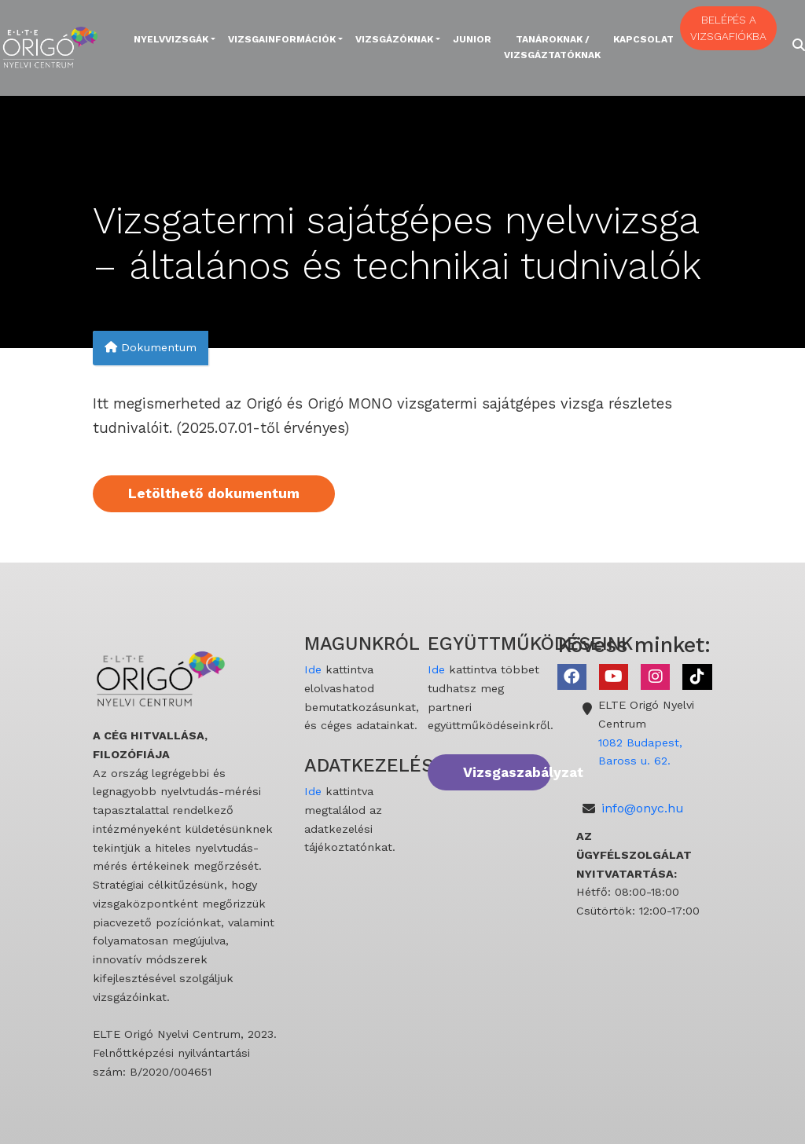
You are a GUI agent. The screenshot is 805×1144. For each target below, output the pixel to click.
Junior (472, 39)
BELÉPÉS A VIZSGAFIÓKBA (728, 27)
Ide (313, 669)
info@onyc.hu (642, 808)
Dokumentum (151, 348)
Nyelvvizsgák (171, 39)
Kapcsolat (643, 39)
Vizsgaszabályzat (507, 772)
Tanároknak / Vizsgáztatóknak (552, 47)
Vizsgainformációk (282, 39)
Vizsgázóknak (394, 39)
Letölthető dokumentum (214, 493)
